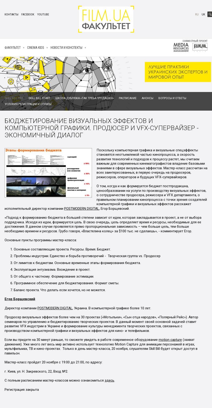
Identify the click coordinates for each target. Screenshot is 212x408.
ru (197, 14)
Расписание (128, 98)
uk (203, 14)
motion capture (170, 340)
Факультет (13, 47)
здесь (109, 380)
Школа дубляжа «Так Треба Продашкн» (84, 98)
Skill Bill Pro (14, 98)
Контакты (11, 14)
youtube (43, 14)
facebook (27, 14)
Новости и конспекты (66, 47)
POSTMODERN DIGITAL (81, 209)
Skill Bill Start (39, 98)
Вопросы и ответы (172, 98)
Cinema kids (35, 47)
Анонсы (147, 98)
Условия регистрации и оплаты (28, 104)
